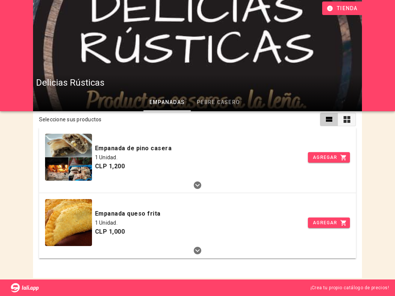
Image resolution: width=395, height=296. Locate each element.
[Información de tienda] (343, 8)
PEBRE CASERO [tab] (218, 102)
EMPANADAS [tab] (166, 102)
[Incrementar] (329, 157)
